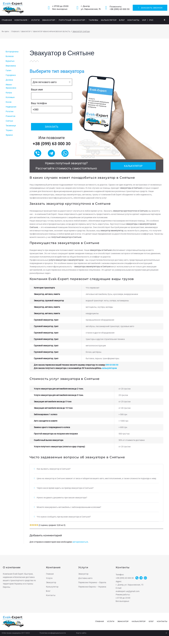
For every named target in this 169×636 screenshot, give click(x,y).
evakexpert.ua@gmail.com (127, 591)
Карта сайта (81, 633)
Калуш (9, 92)
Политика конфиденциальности (53, 633)
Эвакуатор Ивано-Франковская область (51, 32)
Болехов (10, 56)
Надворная (11, 107)
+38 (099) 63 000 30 (119, 9)
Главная (15, 32)
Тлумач (9, 130)
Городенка (11, 75)
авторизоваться (80, 542)
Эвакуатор (26, 32)
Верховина (11, 66)
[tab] (96, 469)
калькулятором (109, 368)
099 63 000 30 (112, 365)
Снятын (9, 121)
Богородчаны (12, 51)
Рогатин (9, 111)
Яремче (9, 135)
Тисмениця (11, 125)
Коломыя (10, 97)
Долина (9, 80)
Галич (8, 70)
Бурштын (10, 61)
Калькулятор (133, 165)
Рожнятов (10, 116)
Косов (8, 102)
